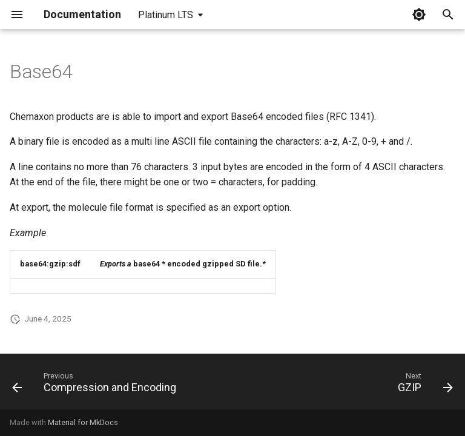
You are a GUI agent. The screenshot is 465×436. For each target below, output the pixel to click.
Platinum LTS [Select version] (165, 15)
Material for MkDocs (83, 422)
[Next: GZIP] (423, 385)
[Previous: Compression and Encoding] (96, 385)
